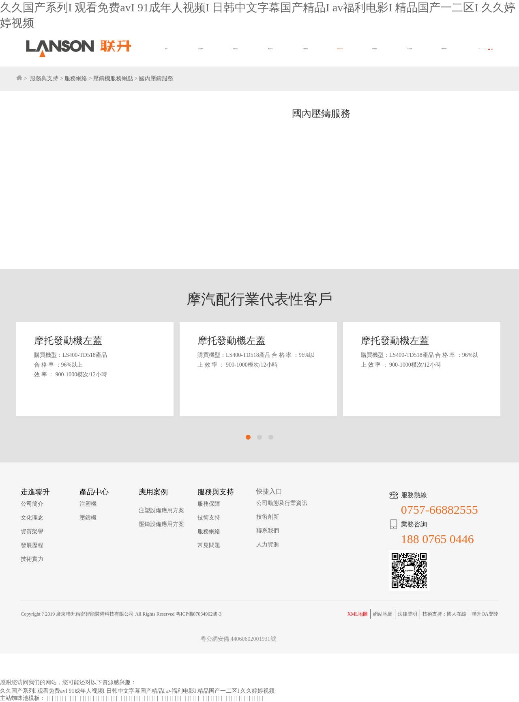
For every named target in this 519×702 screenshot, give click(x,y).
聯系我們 (444, 48)
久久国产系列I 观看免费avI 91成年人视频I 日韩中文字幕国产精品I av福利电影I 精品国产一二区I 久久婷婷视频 (137, 691)
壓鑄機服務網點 (113, 78)
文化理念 (32, 518)
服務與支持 (340, 48)
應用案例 (153, 492)
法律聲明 (407, 614)
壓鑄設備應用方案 (161, 524)
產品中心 (270, 48)
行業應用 (305, 48)
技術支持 (208, 518)
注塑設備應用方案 (161, 510)
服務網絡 (75, 78)
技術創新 (267, 517)
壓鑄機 (88, 518)
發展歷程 (32, 545)
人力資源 (409, 48)
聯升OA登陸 (485, 614)
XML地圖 (357, 614)
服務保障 (208, 504)
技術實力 (32, 559)
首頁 (166, 48)
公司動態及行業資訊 (281, 503)
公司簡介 (32, 504)
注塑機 (88, 504)
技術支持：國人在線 (444, 614)
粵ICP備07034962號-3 (199, 614)
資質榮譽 (32, 531)
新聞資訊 (374, 48)
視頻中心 (235, 48)
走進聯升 (200, 48)
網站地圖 (382, 614)
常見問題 (208, 545)
